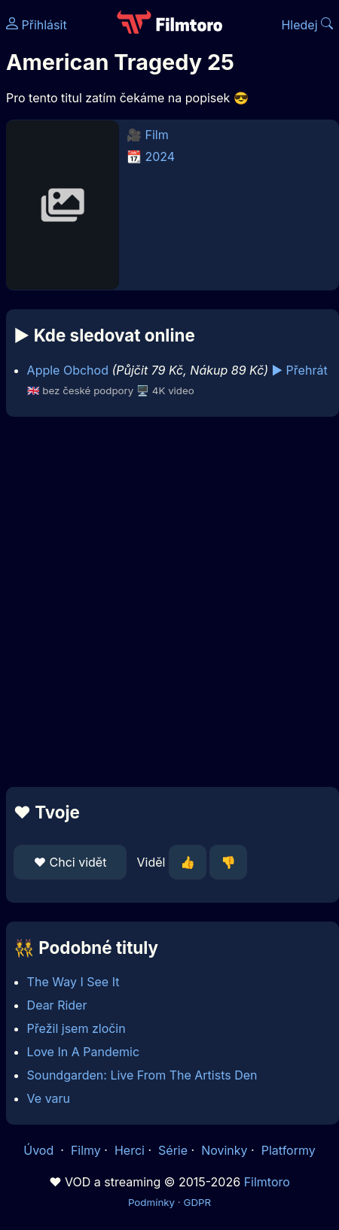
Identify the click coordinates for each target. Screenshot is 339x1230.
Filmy (86, 1150)
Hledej (307, 24)
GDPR (197, 1202)
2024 (160, 156)
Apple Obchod (67, 370)
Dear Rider (57, 1005)
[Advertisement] (165, 601)
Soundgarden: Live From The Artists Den (142, 1075)
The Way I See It (73, 981)
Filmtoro (267, 1181)
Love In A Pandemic (83, 1051)
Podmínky (151, 1202)
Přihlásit (36, 24)
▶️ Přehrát (299, 370)
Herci (130, 1150)
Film (157, 134)
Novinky (224, 1150)
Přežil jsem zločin (76, 1028)
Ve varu (48, 1098)
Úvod (39, 1150)
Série (173, 1150)
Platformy (288, 1150)
